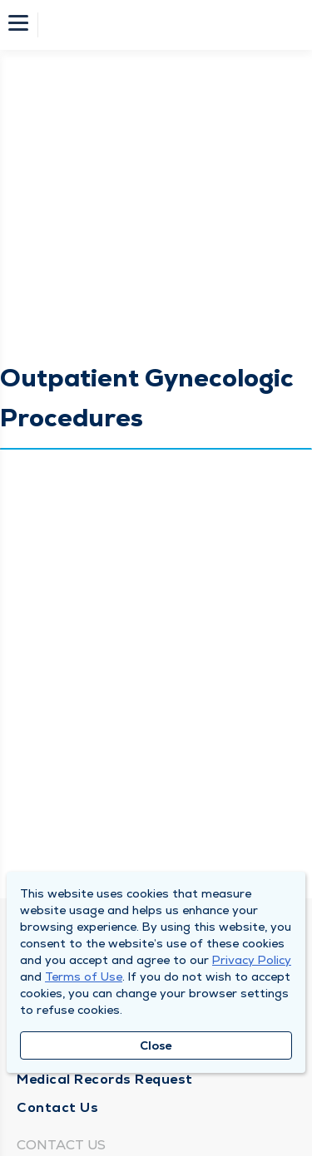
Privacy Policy (251, 959)
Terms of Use (83, 976)
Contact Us (57, 1107)
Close (156, 1045)
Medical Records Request (105, 1079)
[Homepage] (167, 25)
